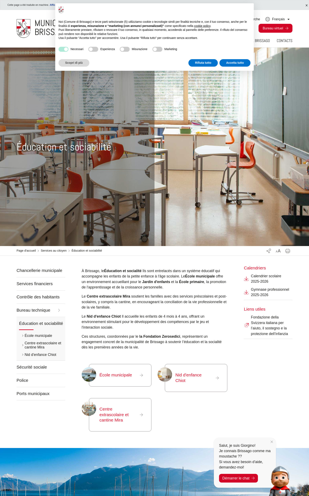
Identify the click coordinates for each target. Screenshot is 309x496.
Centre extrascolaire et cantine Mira (43, 345)
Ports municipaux (33, 393)
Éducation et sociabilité (41, 323)
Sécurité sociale (32, 367)
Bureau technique (33, 310)
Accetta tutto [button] (235, 62)
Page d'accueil (26, 250)
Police (22, 380)
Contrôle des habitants (38, 296)
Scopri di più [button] (74, 62)
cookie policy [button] (202, 26)
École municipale (38, 336)
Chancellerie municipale (39, 270)
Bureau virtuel (273, 28)
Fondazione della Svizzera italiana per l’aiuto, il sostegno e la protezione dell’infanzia (266, 325)
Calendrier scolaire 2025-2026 (262, 278)
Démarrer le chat (238, 478)
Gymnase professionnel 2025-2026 (266, 292)
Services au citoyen (54, 250)
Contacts (284, 40)
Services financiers (35, 283)
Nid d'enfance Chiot (40, 355)
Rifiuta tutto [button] (203, 62)
